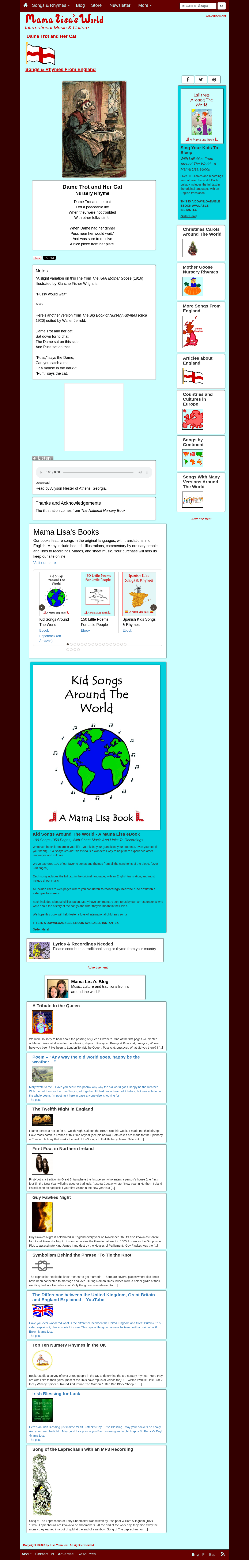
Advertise (66, 1554)
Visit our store (44, 563)
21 (78, 650)
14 (114, 644)
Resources (87, 1554)
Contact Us (44, 1554)
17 (125, 644)
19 (71, 650)
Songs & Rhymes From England (60, 69)
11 (103, 644)
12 (107, 644)
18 (68, 650)
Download (43, 482)
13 (111, 644)
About (26, 1554)
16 (121, 644)
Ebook (44, 630)
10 (100, 644)
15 (118, 644)
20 (75, 650)
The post (35, 1099)
